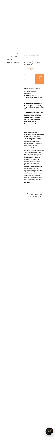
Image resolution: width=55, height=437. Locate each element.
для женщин (35, 54)
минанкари (27, 147)
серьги (26, 55)
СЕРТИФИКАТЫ (13, 62)
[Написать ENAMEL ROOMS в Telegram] (49, 431)
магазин (26, 54)
